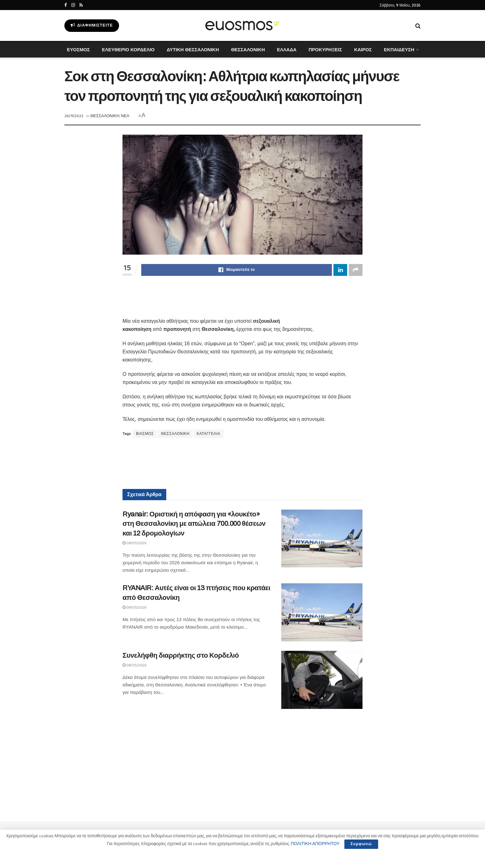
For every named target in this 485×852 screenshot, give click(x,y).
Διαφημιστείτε (92, 25)
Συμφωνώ (361, 844)
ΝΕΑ (125, 116)
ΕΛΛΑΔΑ (286, 49)
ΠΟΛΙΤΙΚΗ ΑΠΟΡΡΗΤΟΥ (315, 843)
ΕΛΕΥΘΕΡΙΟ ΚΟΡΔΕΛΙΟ (128, 49)
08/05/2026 (134, 543)
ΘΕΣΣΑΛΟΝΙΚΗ (248, 49)
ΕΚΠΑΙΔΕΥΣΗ (399, 49)
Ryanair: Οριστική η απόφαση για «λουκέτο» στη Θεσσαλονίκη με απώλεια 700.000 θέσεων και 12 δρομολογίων (194, 524)
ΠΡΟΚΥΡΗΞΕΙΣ (325, 49)
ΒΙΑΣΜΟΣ (145, 434)
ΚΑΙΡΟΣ (363, 49)
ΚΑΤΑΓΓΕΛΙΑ (208, 434)
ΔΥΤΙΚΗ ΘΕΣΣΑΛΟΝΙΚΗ (193, 49)
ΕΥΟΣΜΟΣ (78, 49)
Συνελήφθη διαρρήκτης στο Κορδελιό (180, 655)
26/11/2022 (73, 116)
